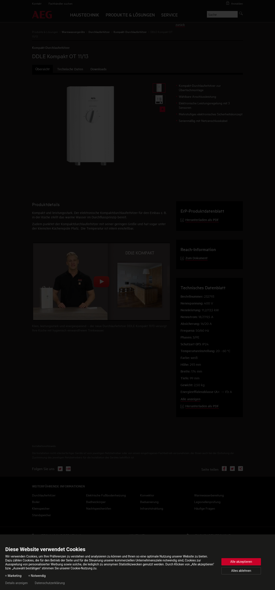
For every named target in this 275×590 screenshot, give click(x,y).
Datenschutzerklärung (50, 583)
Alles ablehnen (241, 570)
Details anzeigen (16, 583)
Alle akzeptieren (241, 561)
